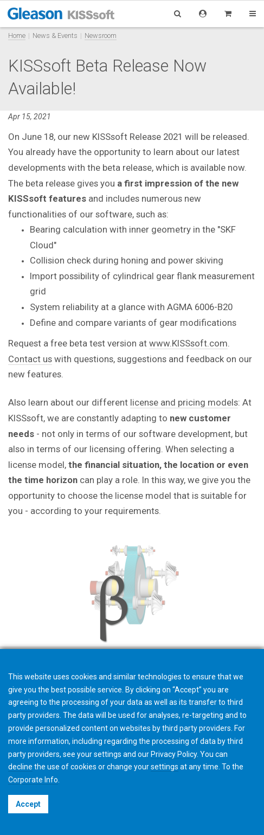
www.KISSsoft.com (188, 343)
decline (20, 766)
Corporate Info (33, 779)
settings (164, 766)
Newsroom (101, 35)
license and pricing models (184, 402)
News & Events (55, 35)
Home (16, 35)
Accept (28, 804)
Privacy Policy (174, 754)
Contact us (30, 359)
